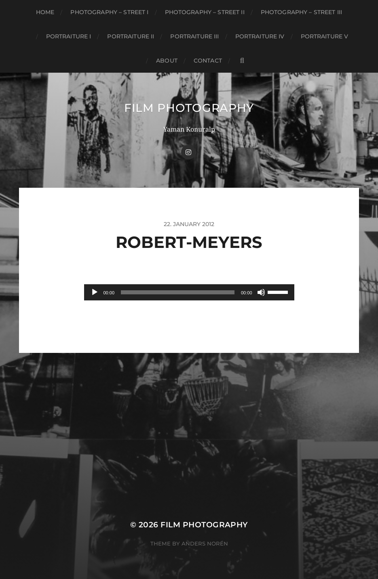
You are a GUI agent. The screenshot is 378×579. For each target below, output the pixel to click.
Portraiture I (68, 36)
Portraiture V (324, 36)
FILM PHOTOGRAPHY (189, 108)
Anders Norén (205, 543)
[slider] (177, 292)
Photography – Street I (109, 12)
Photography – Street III (301, 12)
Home (45, 12)
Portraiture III (194, 36)
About (166, 60)
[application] (189, 292)
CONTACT (208, 60)
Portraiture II (130, 36)
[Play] (95, 292)
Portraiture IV (260, 36)
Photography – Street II (205, 12)
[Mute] (261, 292)
